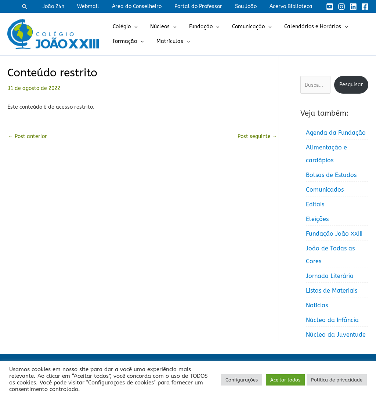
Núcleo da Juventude (336, 334)
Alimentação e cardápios (326, 154)
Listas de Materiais (331, 290)
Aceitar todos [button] (285, 380)
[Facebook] (365, 6)
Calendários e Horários (300, 26)
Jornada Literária (330, 275)
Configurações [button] (241, 380)
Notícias (317, 305)
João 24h (67, 6)
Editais (315, 204)
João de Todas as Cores (330, 255)
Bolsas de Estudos (331, 174)
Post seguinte (257, 136)
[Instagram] (341, 6)
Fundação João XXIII (334, 233)
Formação (123, 41)
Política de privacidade (336, 380)
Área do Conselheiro (145, 6)
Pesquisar (351, 85)
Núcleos (156, 26)
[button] (40, 6)
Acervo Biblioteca (292, 6)
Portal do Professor (204, 6)
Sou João (249, 6)
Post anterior (27, 136)
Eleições (317, 219)
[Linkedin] (353, 6)
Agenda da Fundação (336, 132)
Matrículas (165, 41)
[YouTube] (329, 6)
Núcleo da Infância (332, 319)
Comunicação (239, 26)
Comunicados (325, 189)
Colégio (120, 26)
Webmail (99, 6)
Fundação (194, 26)
